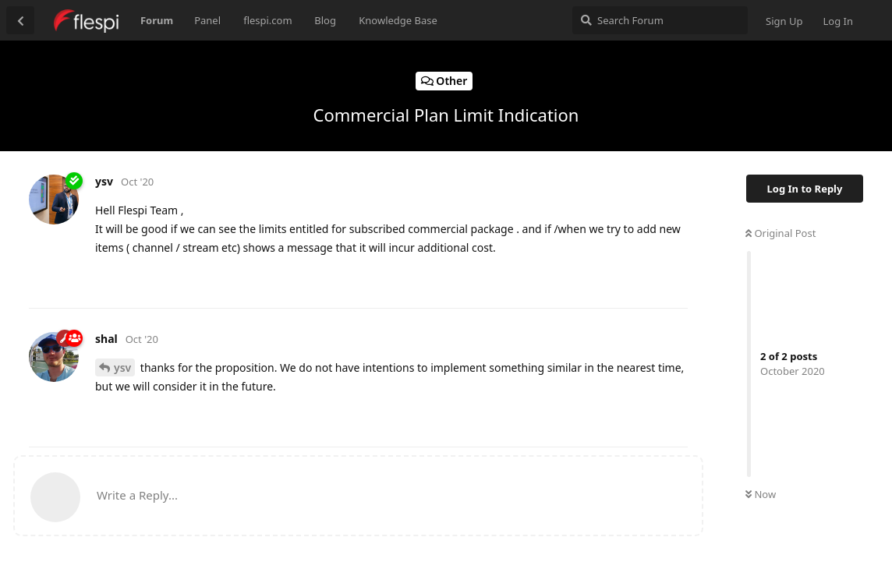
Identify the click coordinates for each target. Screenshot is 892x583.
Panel (207, 20)
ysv (122, 367)
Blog (325, 20)
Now (760, 494)
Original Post (780, 233)
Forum (156, 20)
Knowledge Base (398, 20)
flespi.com (267, 20)
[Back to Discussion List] (20, 20)
